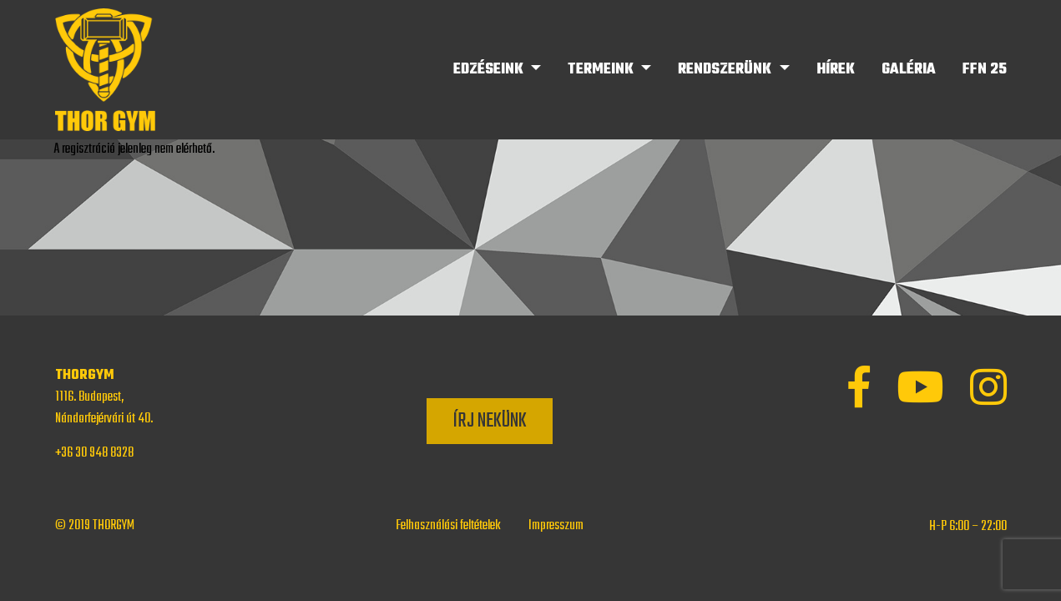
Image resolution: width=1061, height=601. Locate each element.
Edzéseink (490, 70)
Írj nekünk (489, 421)
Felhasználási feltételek (448, 526)
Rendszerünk (726, 70)
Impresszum (556, 526)
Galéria (909, 70)
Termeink (602, 70)
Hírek (835, 70)
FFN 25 (984, 70)
